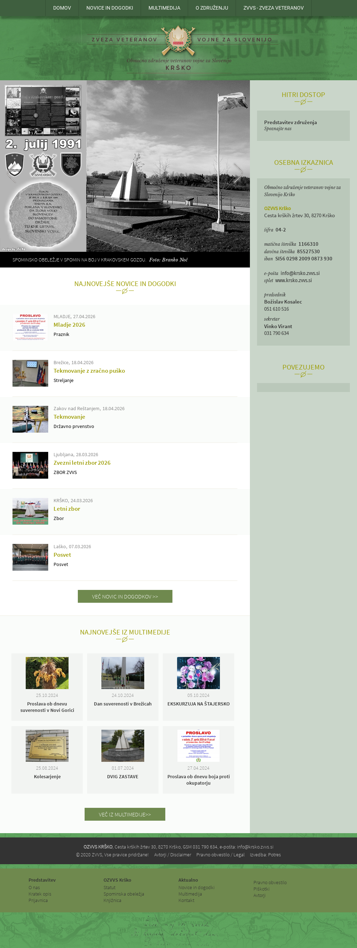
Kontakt (186, 900)
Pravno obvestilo (270, 882)
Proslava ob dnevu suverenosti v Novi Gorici (47, 706)
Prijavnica (38, 900)
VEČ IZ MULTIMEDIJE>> (125, 814)
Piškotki (261, 889)
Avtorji (259, 895)
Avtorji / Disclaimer (172, 854)
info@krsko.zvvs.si (300, 273)
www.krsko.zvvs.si (293, 280)
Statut (109, 887)
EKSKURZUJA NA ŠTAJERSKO (198, 703)
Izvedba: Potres (265, 854)
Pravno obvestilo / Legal (220, 854)
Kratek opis (40, 894)
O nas (34, 887)
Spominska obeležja (124, 894)
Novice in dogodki (196, 887)
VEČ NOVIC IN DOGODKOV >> (125, 596)
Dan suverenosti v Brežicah (123, 703)
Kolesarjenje (47, 776)
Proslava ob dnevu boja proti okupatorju (198, 779)
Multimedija (190, 894)
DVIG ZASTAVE (123, 776)
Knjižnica (112, 900)
